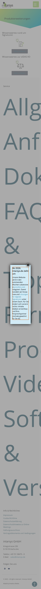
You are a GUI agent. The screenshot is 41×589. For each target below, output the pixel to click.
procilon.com (19, 287)
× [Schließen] (28, 264)
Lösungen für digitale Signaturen (20, 296)
